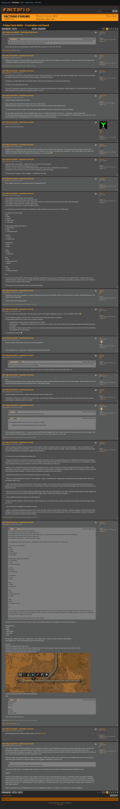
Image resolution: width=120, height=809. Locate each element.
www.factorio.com (9, 19)
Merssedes (102, 70)
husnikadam (13, 39)
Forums (15, 2)
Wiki (22, 2)
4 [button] (111, 29)
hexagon (102, 144)
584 (104, 735)
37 (103, 101)
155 (104, 77)
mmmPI (101, 743)
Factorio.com (5, 2)
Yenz (101, 129)
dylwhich (102, 405)
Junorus (12, 412)
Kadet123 (102, 355)
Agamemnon (103, 95)
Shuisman (102, 290)
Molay (101, 193)
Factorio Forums (17, 16)
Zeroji (101, 309)
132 (104, 184)
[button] (103, 29)
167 (104, 448)
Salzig (101, 374)
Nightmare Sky (14, 362)
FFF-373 (42, 733)
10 (103, 315)
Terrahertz (102, 178)
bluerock (102, 55)
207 (104, 38)
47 (103, 296)
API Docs (38, 2)
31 (103, 61)
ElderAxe (102, 442)
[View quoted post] (22, 39)
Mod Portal (29, 2)
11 (103, 381)
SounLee (102, 159)
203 (104, 199)
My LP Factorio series (8, 50)
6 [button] (115, 29)
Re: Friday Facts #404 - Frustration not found (20, 32)
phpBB (55, 802)
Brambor (102, 32)
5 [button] (113, 29)
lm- (100, 337)
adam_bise (102, 728)
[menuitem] (48, 16)
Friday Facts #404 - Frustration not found (26, 25)
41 (103, 136)
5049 (104, 749)
